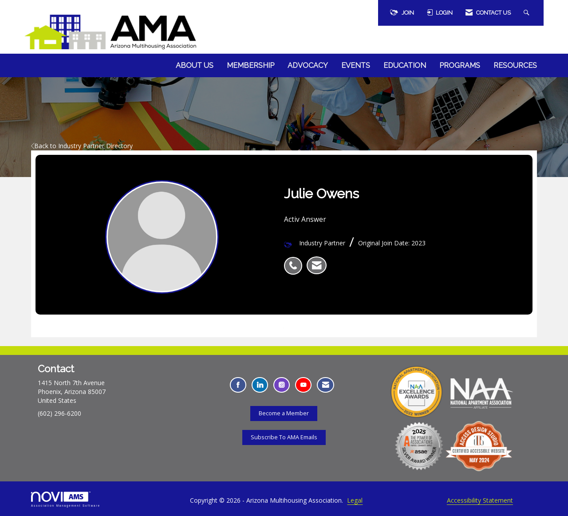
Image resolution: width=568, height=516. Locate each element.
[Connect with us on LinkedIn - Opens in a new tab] (260, 385)
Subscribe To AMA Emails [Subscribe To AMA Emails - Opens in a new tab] (284, 437)
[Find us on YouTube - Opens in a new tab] (303, 385)
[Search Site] (528, 13)
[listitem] (295, 261)
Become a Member (284, 413)
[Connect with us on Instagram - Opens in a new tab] (281, 385)
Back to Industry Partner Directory (82, 146)
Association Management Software (65, 499)
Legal (355, 500)
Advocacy (308, 65)
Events (355, 65)
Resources (515, 65)
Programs (459, 65)
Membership (250, 65)
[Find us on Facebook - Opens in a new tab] (238, 385)
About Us (194, 65)
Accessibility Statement (480, 500)
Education (404, 65)
